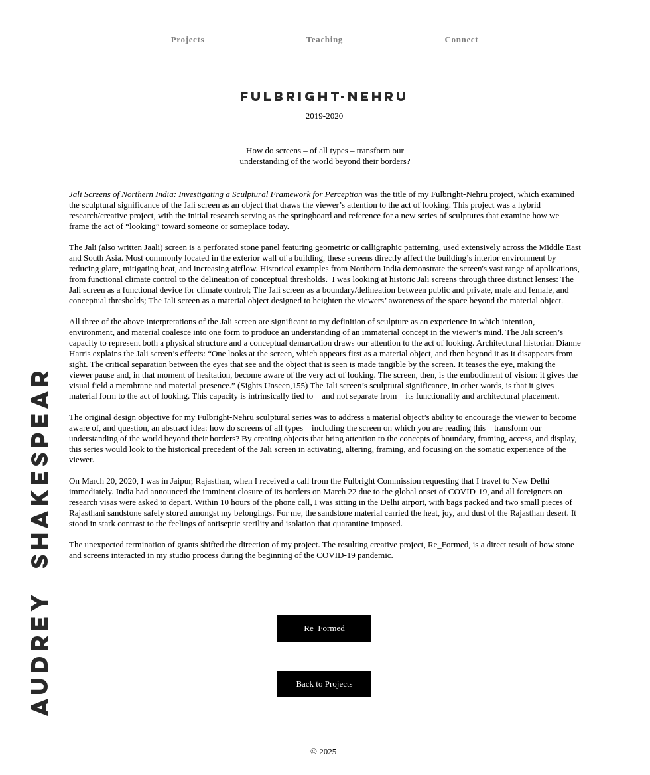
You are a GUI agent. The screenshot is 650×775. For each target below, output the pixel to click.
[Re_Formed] (324, 628)
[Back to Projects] (324, 684)
